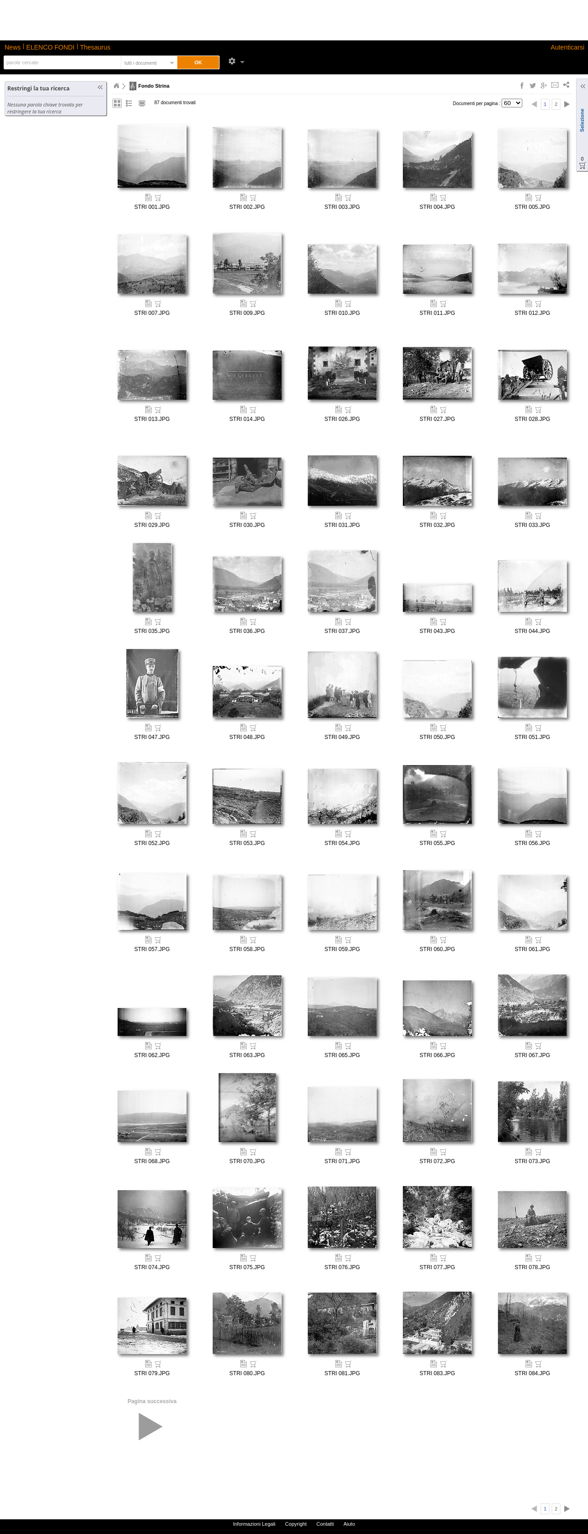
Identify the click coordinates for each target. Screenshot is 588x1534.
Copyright (296, 1524)
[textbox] (61, 62)
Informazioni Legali (254, 1524)
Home (116, 85)
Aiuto (349, 1524)
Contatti (325, 1524)
